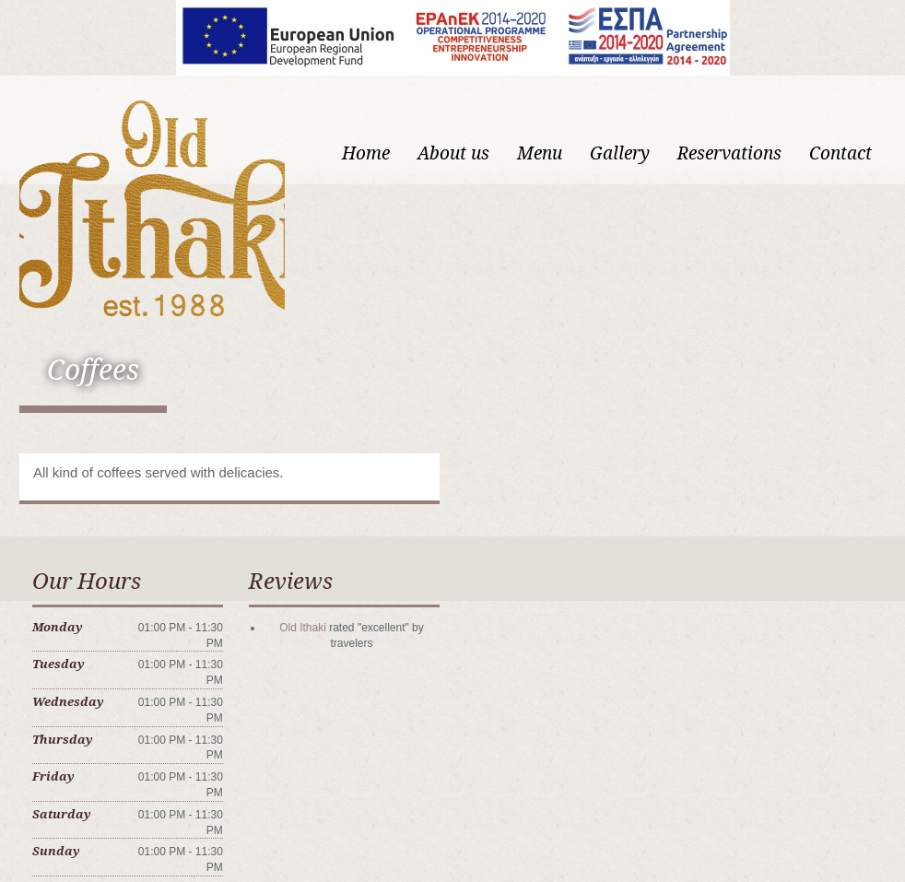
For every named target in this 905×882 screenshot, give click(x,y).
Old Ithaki (302, 627)
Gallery (620, 153)
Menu (539, 153)
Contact (840, 153)
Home (366, 153)
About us (453, 153)
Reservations (729, 153)
